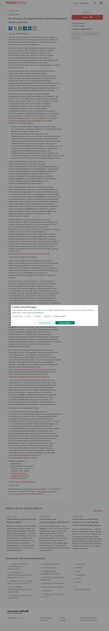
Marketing (47, 316)
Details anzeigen (60, 316)
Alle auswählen (65, 323)
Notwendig (18, 316)
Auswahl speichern (45, 323)
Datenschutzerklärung (35, 312)
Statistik (38, 316)
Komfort (28, 316)
